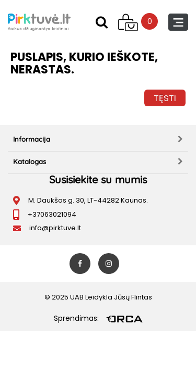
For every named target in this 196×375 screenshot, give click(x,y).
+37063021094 (52, 214)
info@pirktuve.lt (55, 228)
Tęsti (165, 98)
